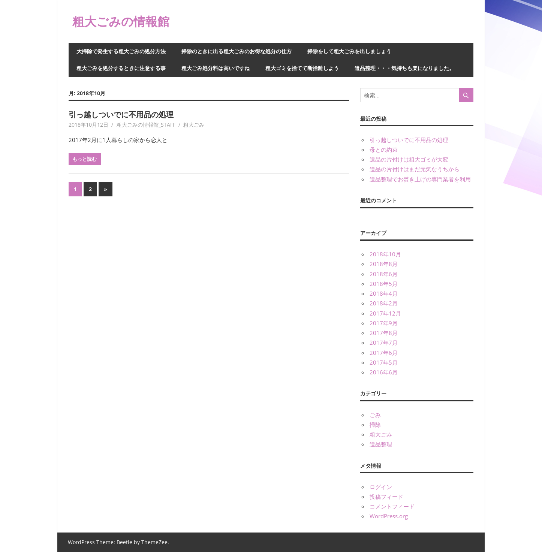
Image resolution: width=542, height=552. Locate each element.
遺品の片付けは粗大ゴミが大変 (409, 159)
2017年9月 (384, 323)
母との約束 (384, 149)
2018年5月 (384, 283)
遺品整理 (381, 444)
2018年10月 (385, 254)
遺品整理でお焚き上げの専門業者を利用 (420, 179)
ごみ (375, 415)
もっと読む (84, 159)
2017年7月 (384, 342)
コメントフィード (392, 506)
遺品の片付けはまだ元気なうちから (415, 169)
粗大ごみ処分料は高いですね (215, 68)
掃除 (375, 424)
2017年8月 (384, 333)
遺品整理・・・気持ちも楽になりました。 (404, 68)
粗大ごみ (193, 124)
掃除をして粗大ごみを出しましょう (349, 51)
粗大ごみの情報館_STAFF (146, 124)
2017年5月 (384, 362)
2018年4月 (384, 293)
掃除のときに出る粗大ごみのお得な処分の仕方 (236, 51)
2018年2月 (384, 303)
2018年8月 (384, 264)
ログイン (381, 487)
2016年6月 (384, 372)
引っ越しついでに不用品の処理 (121, 114)
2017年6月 (384, 352)
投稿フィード (386, 496)
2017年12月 (385, 313)
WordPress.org (389, 516)
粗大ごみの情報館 (120, 21)
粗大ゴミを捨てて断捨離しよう (302, 68)
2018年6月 (384, 274)
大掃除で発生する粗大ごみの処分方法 (121, 51)
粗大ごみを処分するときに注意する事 (121, 68)
